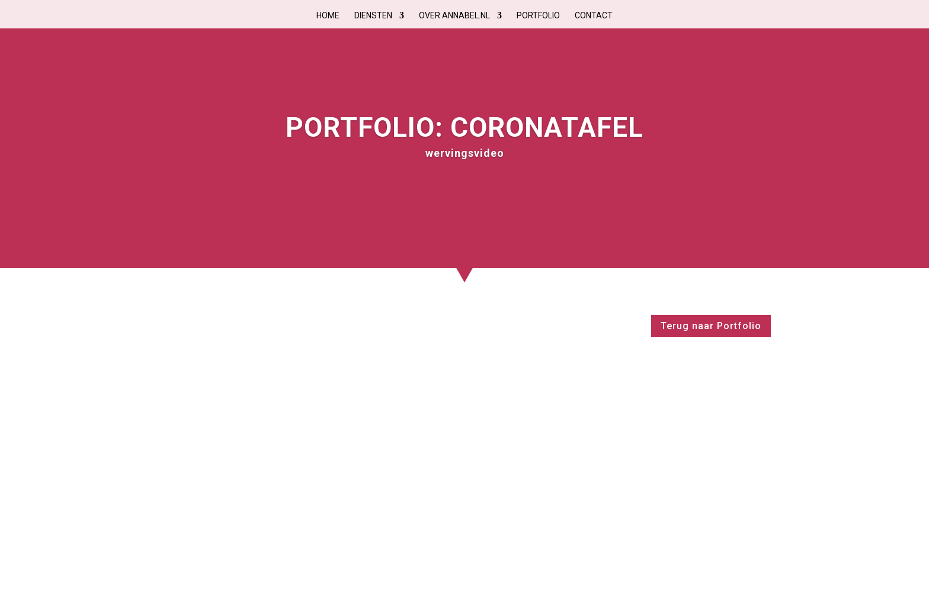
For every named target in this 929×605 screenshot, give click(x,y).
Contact (594, 15)
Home (327, 15)
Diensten (373, 15)
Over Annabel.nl (454, 15)
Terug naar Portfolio (711, 326)
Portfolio (538, 15)
